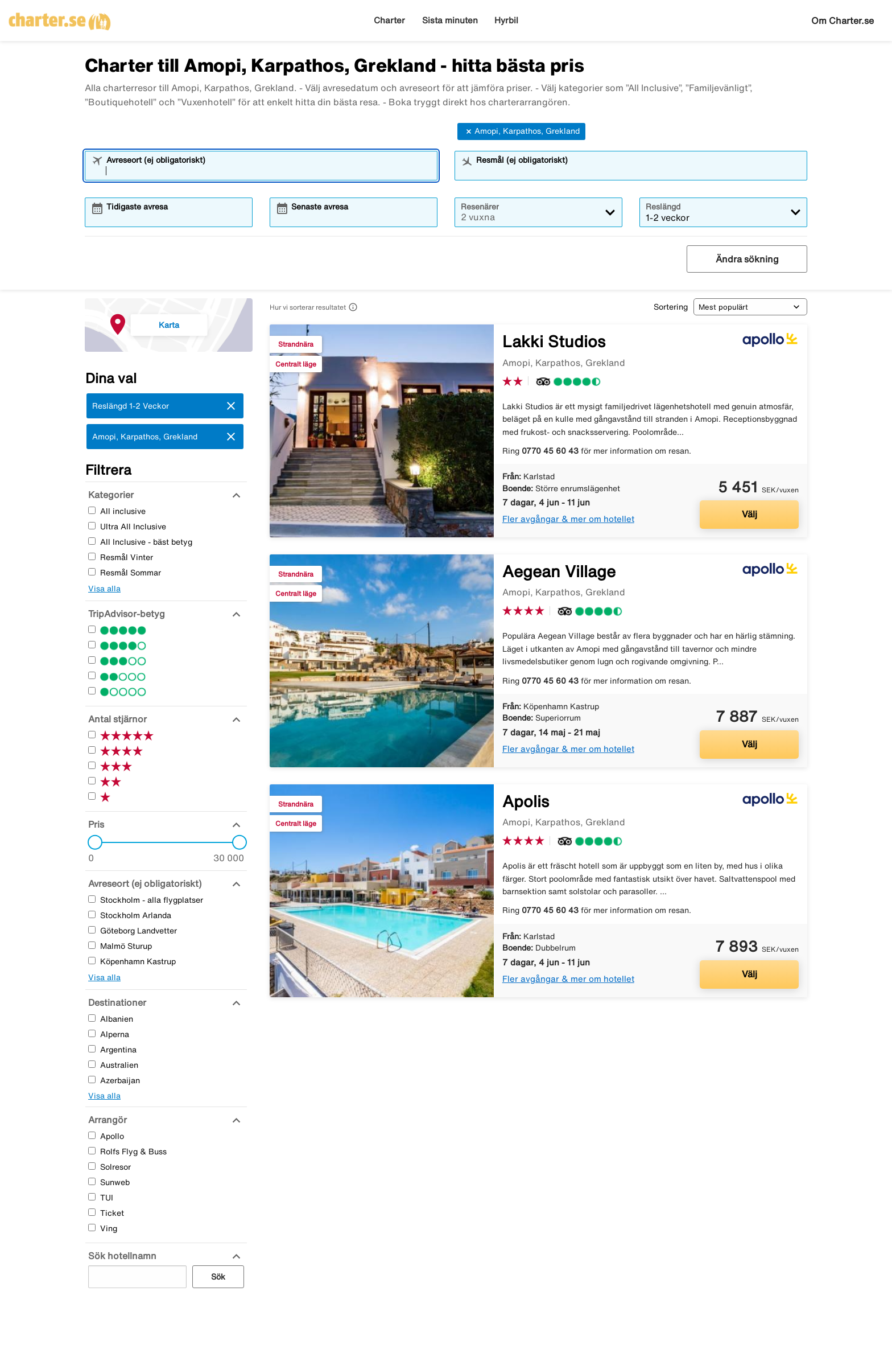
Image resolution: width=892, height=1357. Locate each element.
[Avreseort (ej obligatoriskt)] (143, 883)
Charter (389, 20)
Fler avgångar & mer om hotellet (568, 519)
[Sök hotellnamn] (120, 1255)
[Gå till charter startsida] (60, 17)
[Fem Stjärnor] (92, 629)
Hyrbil (506, 20)
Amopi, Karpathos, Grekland (521, 131)
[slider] (92, 842)
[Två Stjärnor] (92, 675)
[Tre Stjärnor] (92, 660)
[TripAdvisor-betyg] (125, 613)
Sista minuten (450, 20)
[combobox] (268, 171)
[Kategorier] (109, 494)
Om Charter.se (842, 20)
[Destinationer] (115, 1002)
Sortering (671, 307)
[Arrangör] (106, 1119)
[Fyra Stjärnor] (92, 644)
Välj (749, 514)
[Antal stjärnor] (116, 718)
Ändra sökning (747, 259)
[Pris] (94, 824)
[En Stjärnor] (92, 690)
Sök (218, 1277)
